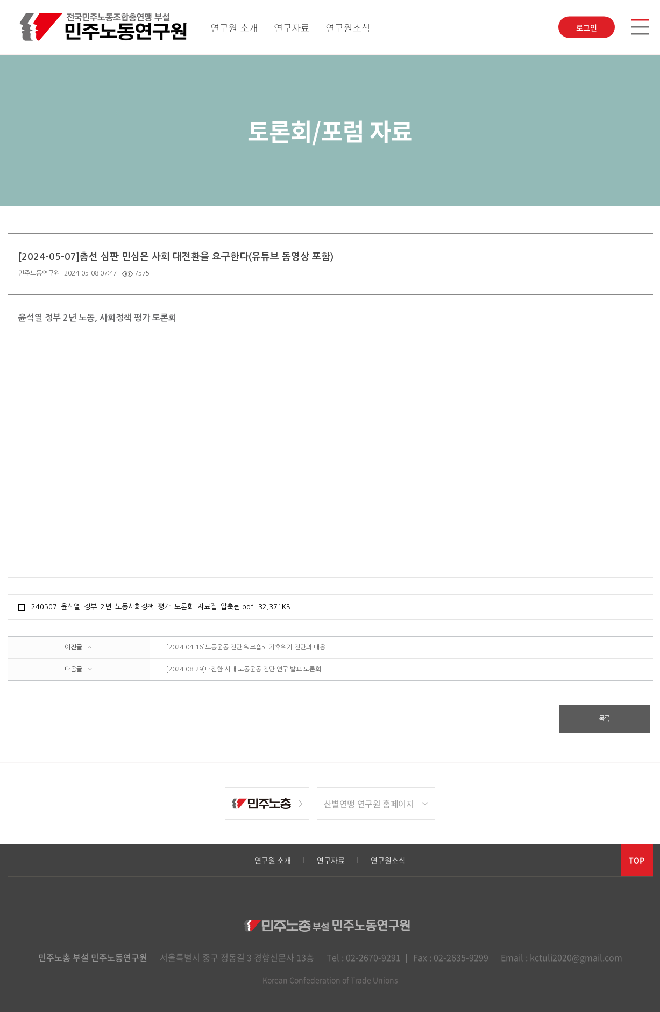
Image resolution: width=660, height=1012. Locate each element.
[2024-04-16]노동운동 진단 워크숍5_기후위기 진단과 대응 (245, 647)
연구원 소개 (234, 27)
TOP (636, 860)
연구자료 (291, 27)
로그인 (586, 27)
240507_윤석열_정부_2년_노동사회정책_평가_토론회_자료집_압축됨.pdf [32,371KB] (162, 606)
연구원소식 (348, 27)
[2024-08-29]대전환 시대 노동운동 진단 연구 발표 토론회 (243, 669)
